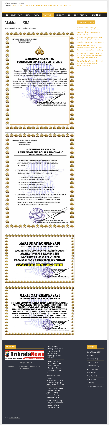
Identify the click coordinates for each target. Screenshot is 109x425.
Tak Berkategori (92, 386)
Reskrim (89, 379)
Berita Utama (16, 15)
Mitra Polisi (90, 369)
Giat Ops (90, 359)
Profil (36, 15)
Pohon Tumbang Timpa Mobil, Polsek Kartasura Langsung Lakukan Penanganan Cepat (42, 5)
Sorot (89, 383)
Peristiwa (90, 372)
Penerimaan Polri (63, 15)
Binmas (89, 355)
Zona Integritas (80, 15)
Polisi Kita (90, 376)
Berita (27, 15)
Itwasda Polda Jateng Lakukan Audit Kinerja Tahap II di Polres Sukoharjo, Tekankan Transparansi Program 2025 (90, 40)
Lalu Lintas (90, 362)
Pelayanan (47, 15)
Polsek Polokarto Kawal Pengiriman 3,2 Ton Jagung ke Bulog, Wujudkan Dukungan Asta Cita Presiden (89, 55)
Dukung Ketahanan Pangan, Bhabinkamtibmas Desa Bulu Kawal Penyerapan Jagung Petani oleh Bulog (90, 47)
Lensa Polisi (91, 366)
